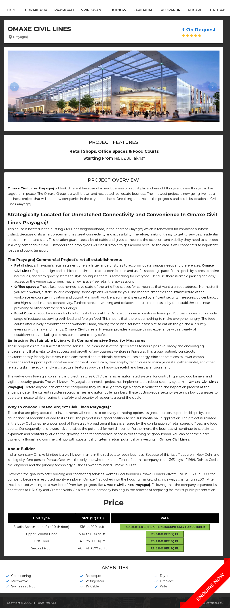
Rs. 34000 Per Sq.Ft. (165, 534)
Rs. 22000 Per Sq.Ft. (165, 548)
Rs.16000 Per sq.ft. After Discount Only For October (165, 527)
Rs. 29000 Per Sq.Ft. (165, 541)
